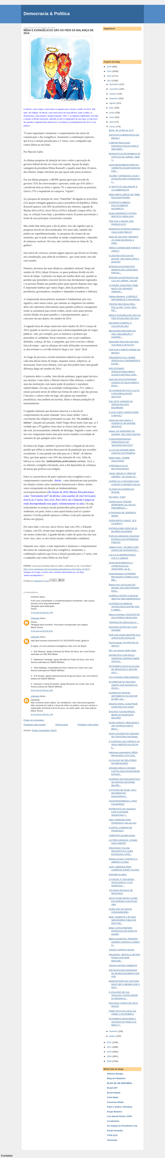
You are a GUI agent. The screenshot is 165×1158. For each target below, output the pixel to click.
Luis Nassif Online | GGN (119, 1116)
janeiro (112, 1036)
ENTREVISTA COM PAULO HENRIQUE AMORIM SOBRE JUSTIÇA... (124, 658)
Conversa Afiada (115, 1102)
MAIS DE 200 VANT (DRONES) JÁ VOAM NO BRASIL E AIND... (123, 240)
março (112, 126)
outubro (113, 94)
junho (112, 112)
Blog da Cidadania (116, 1078)
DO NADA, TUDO (117, 497)
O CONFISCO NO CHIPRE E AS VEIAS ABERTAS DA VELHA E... (124, 744)
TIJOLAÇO (112, 1135)
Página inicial (61, 724)
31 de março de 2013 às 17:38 (42, 714)
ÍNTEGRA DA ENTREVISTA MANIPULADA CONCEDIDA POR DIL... (123, 269)
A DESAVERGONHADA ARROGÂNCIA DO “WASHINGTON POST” (121, 442)
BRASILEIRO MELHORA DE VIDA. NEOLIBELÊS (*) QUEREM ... (122, 334)
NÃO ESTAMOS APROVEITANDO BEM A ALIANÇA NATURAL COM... (123, 371)
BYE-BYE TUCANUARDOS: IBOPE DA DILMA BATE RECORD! (122, 714)
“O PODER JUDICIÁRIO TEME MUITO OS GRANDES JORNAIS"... (123, 288)
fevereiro (113, 1031)
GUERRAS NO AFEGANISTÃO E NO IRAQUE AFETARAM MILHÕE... (124, 782)
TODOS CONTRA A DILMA (121, 950)
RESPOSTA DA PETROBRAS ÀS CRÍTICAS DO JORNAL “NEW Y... (124, 157)
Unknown (35, 618)
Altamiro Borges (115, 1073)
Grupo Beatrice (114, 1111)
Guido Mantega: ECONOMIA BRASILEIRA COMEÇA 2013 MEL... (123, 576)
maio (112, 117)
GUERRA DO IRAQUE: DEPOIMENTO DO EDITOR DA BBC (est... (123, 696)
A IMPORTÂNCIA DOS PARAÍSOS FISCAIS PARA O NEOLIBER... (124, 146)
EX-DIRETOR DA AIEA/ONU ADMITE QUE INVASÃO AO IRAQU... (123, 685)
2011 (109, 1047)
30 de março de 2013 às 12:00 (42, 690)
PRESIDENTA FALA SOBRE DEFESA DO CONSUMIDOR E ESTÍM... (124, 360)
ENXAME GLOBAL (118, 874)
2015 (109, 71)
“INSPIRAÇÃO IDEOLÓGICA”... (123, 622)
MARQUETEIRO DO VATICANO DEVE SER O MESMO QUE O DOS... (124, 984)
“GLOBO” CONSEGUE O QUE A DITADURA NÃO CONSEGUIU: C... (125, 179)
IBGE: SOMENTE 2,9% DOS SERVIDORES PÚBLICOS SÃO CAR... (122, 920)
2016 (109, 66)
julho (111, 108)
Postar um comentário (34, 720)
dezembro (114, 84)
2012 (109, 1042)
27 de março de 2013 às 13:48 (42, 612)
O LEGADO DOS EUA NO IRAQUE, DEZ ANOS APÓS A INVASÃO (124, 258)
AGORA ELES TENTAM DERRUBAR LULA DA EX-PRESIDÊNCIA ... (122, 504)
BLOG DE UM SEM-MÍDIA (119, 1083)
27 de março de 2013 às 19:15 (42, 631)
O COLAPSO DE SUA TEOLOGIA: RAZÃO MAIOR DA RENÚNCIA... (123, 995)
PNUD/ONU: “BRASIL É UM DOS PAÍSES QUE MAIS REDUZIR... (124, 957)
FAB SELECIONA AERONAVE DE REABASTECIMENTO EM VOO (124, 973)
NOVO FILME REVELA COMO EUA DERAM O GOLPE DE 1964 (123, 901)
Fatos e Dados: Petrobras (119, 1107)
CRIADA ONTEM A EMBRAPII (123, 965)
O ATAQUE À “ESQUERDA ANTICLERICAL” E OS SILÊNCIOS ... (121, 882)
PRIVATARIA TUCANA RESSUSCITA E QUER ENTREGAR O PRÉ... (121, 851)
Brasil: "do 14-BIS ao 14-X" (121, 130)
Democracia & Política (47, 13)
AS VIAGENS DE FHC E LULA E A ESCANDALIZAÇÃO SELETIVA (124, 393)
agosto (112, 103)
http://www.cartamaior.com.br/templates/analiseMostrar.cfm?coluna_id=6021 (56, 569)
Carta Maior (113, 1097)
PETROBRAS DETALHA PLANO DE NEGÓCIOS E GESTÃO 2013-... (124, 669)
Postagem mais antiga (88, 724)
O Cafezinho (113, 1121)
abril (111, 122)
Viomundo (112, 1140)
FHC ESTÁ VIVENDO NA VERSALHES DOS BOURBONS (121, 404)
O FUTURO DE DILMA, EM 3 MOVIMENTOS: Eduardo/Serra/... (122, 793)
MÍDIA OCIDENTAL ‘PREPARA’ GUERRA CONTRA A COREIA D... (124, 942)
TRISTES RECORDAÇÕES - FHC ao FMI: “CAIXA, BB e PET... (122, 307)
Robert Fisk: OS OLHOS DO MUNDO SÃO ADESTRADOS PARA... (124, 588)
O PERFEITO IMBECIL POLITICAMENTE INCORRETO (119, 205)
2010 (109, 1051)
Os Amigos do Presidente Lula (122, 1126)
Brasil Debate (113, 1092)
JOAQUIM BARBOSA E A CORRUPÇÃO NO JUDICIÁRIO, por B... (121, 566)
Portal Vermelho (115, 1130)
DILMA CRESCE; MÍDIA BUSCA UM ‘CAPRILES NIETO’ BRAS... (124, 725)
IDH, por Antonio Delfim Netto (122, 650)
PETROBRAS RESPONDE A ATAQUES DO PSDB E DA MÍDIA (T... (122, 1022)
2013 (109, 80)
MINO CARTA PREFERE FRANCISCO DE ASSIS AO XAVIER (123, 931)
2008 (109, 1061)
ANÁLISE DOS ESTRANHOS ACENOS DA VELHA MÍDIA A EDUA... (124, 382)
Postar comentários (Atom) (44, 730)
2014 (109, 76)
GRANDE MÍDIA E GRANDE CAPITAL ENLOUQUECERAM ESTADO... (124, 771)
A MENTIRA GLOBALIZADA (122, 835)
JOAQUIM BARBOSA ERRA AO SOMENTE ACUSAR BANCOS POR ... (124, 168)
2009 (109, 1056)
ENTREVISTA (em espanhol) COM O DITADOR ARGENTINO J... (122, 812)
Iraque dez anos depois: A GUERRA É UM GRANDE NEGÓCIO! (122, 423)
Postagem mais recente (35, 724)
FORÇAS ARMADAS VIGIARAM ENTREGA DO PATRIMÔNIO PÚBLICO (124, 539)
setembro (114, 98)
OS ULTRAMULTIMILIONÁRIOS (124, 677)
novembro (114, 89)
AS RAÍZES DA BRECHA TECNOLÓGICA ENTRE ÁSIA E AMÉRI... (124, 606)
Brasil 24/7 (112, 1088)
